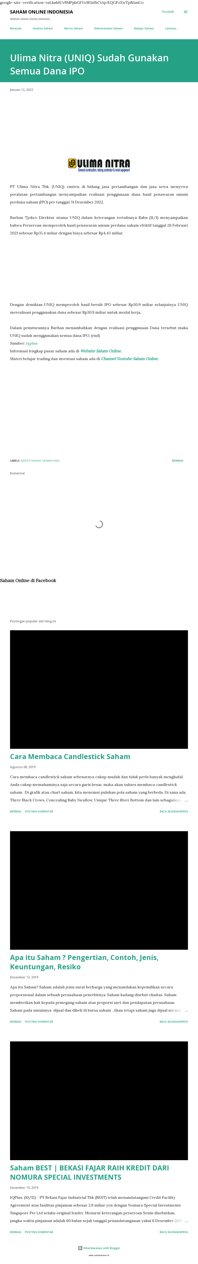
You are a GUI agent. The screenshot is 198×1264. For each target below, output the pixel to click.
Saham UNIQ (50, 460)
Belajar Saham (144, 28)
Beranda (15, 28)
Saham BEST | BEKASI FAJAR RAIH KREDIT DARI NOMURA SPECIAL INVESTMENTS (89, 1172)
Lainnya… (171, 28)
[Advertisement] (99, 131)
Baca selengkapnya (174, 811)
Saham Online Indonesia (41, 12)
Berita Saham (73, 28)
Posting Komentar (39, 811)
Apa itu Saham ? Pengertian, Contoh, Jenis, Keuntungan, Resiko (84, 962)
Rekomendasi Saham (108, 28)
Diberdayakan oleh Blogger (99, 1248)
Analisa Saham (43, 28)
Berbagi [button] (177, 460)
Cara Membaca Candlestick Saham (70, 756)
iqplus (31, 343)
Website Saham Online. (101, 350)
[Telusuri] (167, 11)
